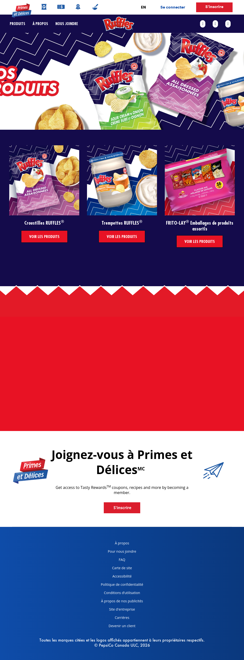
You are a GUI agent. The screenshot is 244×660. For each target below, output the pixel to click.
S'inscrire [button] (214, 6)
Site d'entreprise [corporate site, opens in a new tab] (116, 610)
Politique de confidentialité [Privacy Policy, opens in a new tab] (120, 585)
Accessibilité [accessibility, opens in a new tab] (114, 577)
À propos (40, 23)
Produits (17, 23)
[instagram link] (228, 24)
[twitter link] (215, 24)
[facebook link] (204, 24)
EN (143, 7)
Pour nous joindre (122, 551)
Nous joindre (65, 23)
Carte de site (122, 568)
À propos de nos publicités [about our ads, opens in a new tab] (120, 602)
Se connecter (172, 7)
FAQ (122, 559)
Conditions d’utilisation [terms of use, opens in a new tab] (118, 593)
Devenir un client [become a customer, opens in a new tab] (116, 626)
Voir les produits (44, 236)
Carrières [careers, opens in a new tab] (113, 618)
